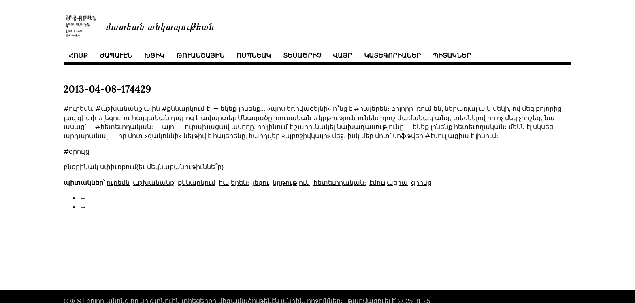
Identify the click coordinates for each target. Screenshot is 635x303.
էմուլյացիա (388, 182)
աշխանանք (153, 182)
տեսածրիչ (302, 55)
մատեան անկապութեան (160, 26)
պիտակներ (452, 55)
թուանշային (200, 55)
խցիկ (154, 55)
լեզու (261, 182)
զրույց (421, 182)
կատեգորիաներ (392, 55)
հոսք (78, 55)
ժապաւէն (116, 55)
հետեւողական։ (339, 182)
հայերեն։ (234, 182)
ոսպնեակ (254, 55)
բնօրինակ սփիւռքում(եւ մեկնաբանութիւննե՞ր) (144, 167)
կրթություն (291, 182)
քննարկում (196, 182)
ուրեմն (118, 182)
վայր (342, 55)
